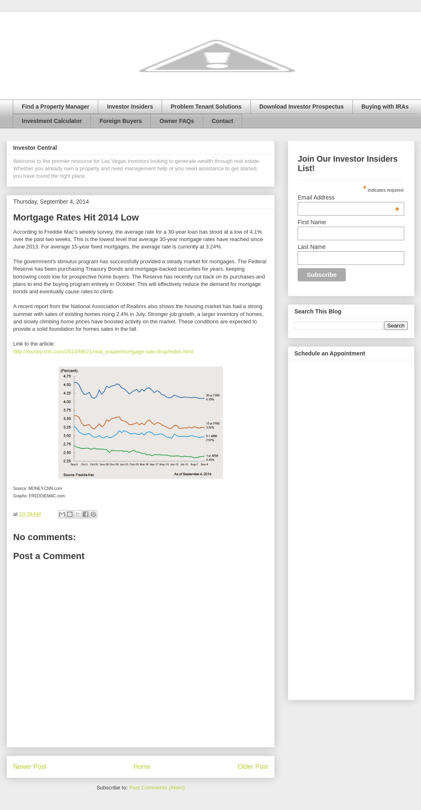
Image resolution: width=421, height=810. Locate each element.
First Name (312, 222)
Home (142, 766)
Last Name (312, 247)
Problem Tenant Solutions (206, 106)
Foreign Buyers (120, 121)
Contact (222, 121)
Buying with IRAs (385, 106)
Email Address (348, 197)
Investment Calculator (52, 121)
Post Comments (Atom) (157, 787)
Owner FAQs (177, 121)
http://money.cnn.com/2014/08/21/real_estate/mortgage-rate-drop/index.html (103, 351)
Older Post (253, 766)
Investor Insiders (130, 106)
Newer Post (29, 766)
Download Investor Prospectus (301, 106)
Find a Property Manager (55, 106)
